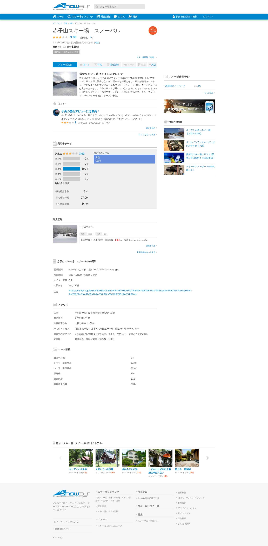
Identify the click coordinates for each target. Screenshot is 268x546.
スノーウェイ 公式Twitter (66, 522)
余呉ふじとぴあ (130, 469)
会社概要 (181, 492)
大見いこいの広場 (104, 469)
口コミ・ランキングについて (190, 497)
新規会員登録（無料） (186, 16)
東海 (124, 497)
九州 (118, 500)
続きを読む (151, 128)
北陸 (129, 497)
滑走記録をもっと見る (147, 252)
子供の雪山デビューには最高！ (80, 111)
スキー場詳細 (65, 64)
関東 (110, 497)
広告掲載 (181, 518)
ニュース (101, 519)
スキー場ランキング (80, 16)
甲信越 (117, 497)
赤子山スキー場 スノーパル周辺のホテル (78, 443)
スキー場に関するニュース (109, 525)
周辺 (152, 64)
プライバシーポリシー (187, 508)
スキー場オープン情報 (107, 511)
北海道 (98, 497)
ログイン (208, 16)
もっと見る (209, 93)
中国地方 (105, 500)
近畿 (97, 500)
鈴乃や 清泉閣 (183, 469)
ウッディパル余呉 (78, 469)
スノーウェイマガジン (147, 520)
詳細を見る (151, 245)
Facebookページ (62, 528)
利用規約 (181, 502)
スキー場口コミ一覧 (147, 506)
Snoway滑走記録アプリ (147, 498)
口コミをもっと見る (148, 134)
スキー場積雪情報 (176, 76)
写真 (98, 64)
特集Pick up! (173, 121)
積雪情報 (101, 506)
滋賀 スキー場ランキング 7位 (66, 52)
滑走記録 (103, 16)
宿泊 (142, 64)
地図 (97, 42)
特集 (133, 16)
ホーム (58, 16)
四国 (112, 500)
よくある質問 (183, 523)
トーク (129, 64)
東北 (105, 497)
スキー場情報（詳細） (147, 57)
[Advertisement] (131, 413)
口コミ (119, 16)
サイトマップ (183, 513)
